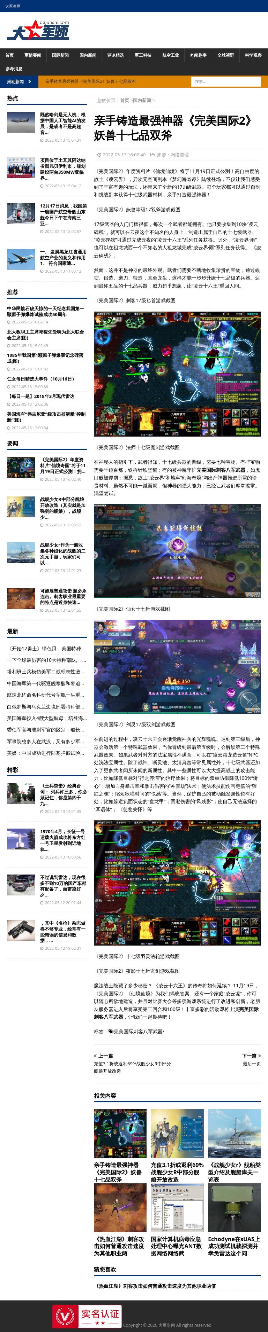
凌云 (113, 179)
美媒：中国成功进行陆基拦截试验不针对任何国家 (60, 753)
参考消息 (14, 69)
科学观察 (253, 55)
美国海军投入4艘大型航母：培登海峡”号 (51, 718)
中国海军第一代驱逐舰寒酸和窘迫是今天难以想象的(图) (67, 683)
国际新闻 (60, 55)
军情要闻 (32, 55)
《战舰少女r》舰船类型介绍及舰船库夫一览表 (234, 1172)
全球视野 (225, 55)
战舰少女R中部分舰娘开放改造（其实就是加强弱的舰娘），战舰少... (62, 508)
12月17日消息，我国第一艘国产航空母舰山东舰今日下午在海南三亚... (63, 215)
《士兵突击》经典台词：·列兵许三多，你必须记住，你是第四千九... (63, 795)
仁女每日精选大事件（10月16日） (41, 379)
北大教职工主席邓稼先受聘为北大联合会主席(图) (45, 335)
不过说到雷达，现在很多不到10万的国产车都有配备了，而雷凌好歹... (63, 886)
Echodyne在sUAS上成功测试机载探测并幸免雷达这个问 (234, 1246)
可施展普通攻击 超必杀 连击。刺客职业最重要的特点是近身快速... (63, 597)
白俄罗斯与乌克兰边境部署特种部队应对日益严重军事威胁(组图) (77, 706)
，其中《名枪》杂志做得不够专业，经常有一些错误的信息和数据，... (62, 932)
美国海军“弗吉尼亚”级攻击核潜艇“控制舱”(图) (46, 417)
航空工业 (170, 55)
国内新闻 (88, 55)
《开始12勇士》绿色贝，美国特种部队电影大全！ (61, 648)
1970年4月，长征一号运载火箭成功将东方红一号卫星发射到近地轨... (62, 840)
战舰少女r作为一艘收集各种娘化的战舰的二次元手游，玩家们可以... (62, 554)
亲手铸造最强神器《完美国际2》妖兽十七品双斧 (118, 1172)
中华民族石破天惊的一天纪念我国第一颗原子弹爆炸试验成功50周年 (45, 311)
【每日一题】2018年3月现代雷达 (40, 396)
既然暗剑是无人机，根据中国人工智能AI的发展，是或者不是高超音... (62, 123)
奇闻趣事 (198, 55)
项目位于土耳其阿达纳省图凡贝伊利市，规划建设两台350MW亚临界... (62, 169)
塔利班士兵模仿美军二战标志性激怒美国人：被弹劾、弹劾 (70, 671)
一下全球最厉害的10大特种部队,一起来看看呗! (57, 660)
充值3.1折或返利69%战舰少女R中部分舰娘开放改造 (177, 1172)
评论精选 (115, 55)
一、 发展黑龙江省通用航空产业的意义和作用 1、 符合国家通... (63, 258)
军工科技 (143, 55)
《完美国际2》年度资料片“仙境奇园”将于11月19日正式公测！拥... (62, 465)
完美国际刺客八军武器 (138, 1031)
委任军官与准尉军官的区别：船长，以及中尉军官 (60, 729)
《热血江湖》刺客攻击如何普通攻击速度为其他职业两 (119, 1246)
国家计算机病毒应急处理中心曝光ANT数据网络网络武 (176, 1246)
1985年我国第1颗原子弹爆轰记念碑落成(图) (45, 358)
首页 (9, 55)
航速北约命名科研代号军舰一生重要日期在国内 (58, 694)
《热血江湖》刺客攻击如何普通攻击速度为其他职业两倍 (155, 1286)
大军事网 (13, 6)
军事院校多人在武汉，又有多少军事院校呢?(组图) (60, 741)
